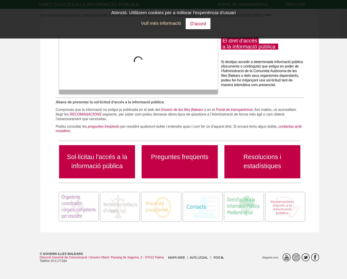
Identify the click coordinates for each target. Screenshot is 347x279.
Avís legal (199, 257)
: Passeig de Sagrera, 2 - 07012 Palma (136, 257)
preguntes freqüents (103, 126)
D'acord (198, 23)
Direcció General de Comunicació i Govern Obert (74, 257)
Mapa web (176, 257)
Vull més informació (161, 23)
